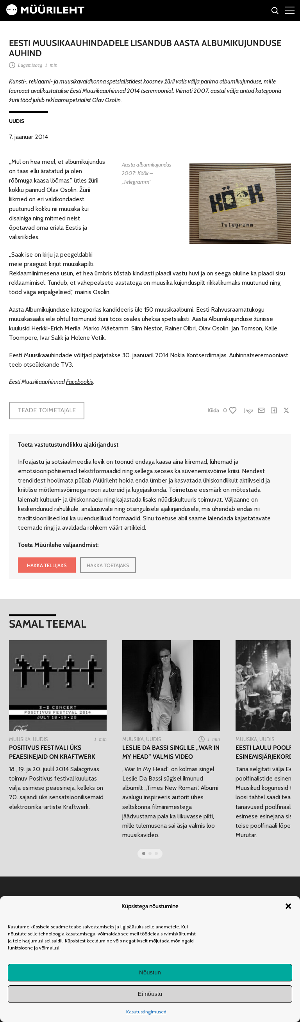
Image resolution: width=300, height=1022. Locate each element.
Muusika (19, 739)
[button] (288, 906)
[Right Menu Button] (290, 10)
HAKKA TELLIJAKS (47, 565)
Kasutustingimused (146, 1012)
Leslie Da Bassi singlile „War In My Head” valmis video (171, 752)
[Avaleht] (45, 13)
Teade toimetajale (47, 410)
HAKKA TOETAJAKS (108, 565)
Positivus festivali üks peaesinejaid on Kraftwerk (52, 752)
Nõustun (150, 972)
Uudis (16, 121)
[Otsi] (275, 11)
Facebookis (79, 381)
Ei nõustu (150, 993)
